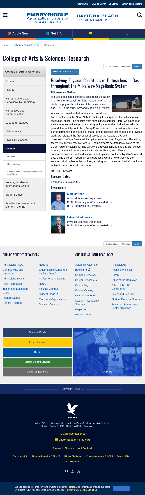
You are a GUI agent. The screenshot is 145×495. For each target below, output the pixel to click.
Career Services (86, 280)
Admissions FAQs (13, 264)
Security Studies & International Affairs (17, 184)
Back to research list (65, 71)
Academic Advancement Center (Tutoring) (20, 205)
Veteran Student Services (37, 362)
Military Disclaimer (73, 456)
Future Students (37, 342)
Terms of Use (123, 456)
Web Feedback (85, 448)
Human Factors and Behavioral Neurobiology (20, 100)
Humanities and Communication (14, 112)
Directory (69, 448)
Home (6, 45)
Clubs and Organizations (53, 299)
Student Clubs (14, 194)
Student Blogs (48, 294)
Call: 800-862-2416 (72, 433)
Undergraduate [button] (111, 66)
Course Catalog (84, 290)
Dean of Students (85, 295)
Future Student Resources (21, 255)
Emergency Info (20, 456)
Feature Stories (11, 297)
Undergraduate (13, 164)
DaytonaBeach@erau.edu (72, 439)
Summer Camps (48, 304)
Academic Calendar (86, 264)
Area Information (12, 283)
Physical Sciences (16, 139)
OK (121, 488)
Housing (44, 264)
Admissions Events (14, 278)
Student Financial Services (126, 299)
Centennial (82, 4)
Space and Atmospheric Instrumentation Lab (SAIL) (24, 173)
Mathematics (13, 131)
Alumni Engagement (37, 372)
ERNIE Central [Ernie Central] (83, 314)
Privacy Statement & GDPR (81, 490)
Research (11, 148)
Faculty (9, 89)
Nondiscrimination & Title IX (46, 456)
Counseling (81, 285)
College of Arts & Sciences (26, 45)
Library (115, 275)
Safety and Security (122, 294)
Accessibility (72, 461)
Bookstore (82, 269)
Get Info (54, 33)
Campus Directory (85, 275)
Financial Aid (118, 264)
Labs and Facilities (16, 122)
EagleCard (81, 309)
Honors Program (12, 302)
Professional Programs (52, 278)
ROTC (42, 283)
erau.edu (72, 410)
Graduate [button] (126, 66)
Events (9, 81)
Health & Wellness (121, 269)
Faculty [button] (137, 66)
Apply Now (18, 33)
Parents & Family (37, 332)
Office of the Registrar (124, 280)
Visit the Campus (49, 288)
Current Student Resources (94, 255)
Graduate (11, 156)
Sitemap (56, 448)
